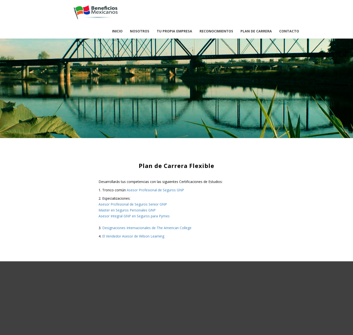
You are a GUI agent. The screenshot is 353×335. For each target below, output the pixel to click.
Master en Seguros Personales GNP (127, 210)
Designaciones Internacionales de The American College (146, 227)
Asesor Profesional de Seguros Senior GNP (133, 204)
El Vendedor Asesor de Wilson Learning (133, 236)
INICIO (117, 31)
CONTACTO (289, 31)
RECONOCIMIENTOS (216, 31)
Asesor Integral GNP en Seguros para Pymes (134, 216)
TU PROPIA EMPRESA (174, 31)
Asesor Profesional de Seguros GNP (155, 190)
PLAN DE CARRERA (256, 31)
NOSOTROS (139, 31)
